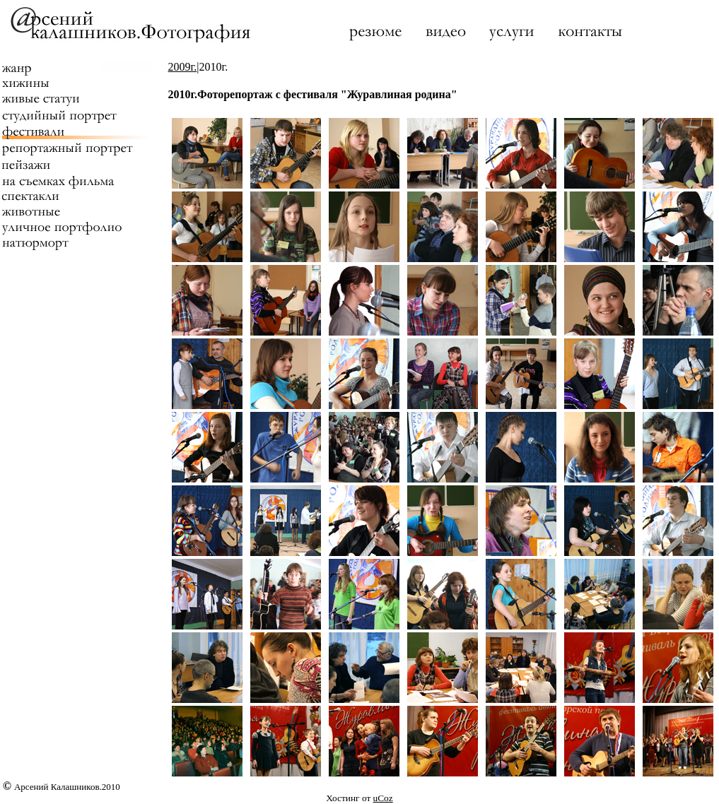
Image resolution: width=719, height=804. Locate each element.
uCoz (383, 798)
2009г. (182, 67)
